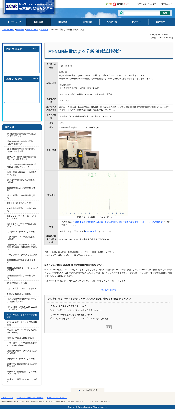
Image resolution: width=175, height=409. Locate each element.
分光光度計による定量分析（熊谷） (21, 196)
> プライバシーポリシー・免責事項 (30, 398)
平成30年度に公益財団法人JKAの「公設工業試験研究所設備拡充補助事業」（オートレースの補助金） (118, 222)
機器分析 (44, 29)
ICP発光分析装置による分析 (19, 203)
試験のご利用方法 (109, 290)
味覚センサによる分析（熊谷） (21, 338)
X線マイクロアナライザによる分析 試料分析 (21, 217)
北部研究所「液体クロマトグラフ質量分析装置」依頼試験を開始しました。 (22, 246)
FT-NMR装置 (91, 231)
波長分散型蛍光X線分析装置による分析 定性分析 (21, 135)
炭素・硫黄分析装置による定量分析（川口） (22, 173)
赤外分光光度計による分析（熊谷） (21, 276)
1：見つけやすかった (62, 318)
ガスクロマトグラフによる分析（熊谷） (21, 238)
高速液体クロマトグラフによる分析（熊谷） (22, 352)
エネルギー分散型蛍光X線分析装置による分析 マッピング (21, 165)
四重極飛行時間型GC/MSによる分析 (22, 261)
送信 (109, 327)
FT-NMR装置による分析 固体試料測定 (22, 323)
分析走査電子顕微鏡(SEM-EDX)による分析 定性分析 (22, 300)
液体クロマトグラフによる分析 (21, 358)
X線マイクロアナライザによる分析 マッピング (21, 225)
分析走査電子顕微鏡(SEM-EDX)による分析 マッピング (22, 308)
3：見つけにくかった (98, 318)
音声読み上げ (166, 4)
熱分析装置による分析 (17, 283)
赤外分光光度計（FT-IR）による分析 (22, 380)
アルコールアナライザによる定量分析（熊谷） (22, 331)
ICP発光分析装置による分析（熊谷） (21, 209)
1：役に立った (59, 310)
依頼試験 (20, 29)
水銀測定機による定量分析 (19, 294)
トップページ (8, 29)
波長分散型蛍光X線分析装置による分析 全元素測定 (21, 150)
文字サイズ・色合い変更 (146, 4)
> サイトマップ (7, 398)
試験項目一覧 (32, 29)
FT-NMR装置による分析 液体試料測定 (22, 315)
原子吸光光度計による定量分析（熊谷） (21, 181)
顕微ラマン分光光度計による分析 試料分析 (22, 365)
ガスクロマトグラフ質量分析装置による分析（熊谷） (22, 344)
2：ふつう (74, 310)
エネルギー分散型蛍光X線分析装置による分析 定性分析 (21, 158)
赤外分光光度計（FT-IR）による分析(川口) (22, 269)
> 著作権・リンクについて (57, 398)
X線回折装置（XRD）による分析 (21, 288)
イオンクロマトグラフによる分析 (22, 255)
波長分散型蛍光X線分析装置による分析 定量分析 (21, 142)
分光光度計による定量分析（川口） (21, 188)
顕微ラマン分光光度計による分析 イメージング (22, 372)
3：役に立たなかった (92, 310)
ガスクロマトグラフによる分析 (21, 231)
